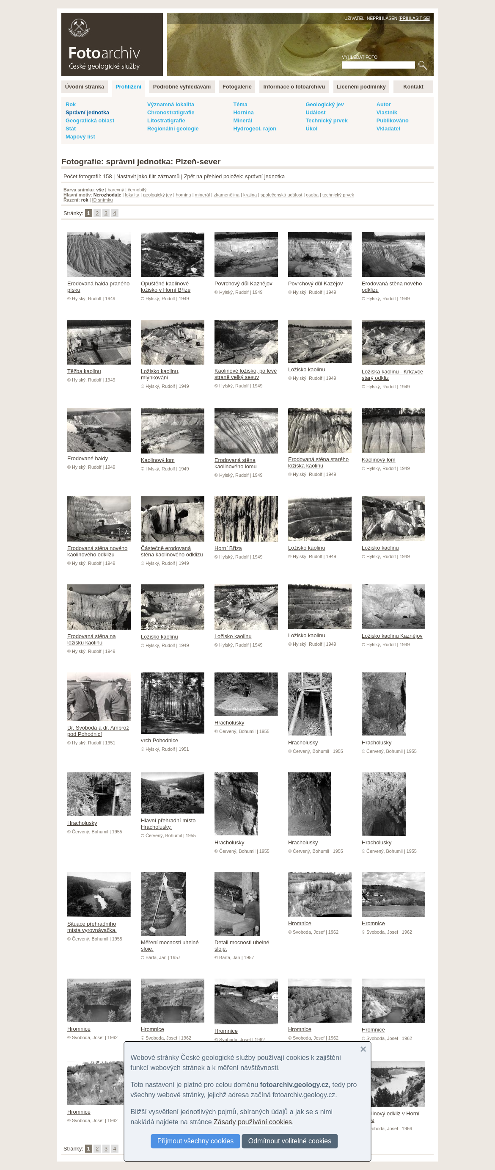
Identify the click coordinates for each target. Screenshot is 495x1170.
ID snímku (102, 199)
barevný (115, 189)
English (153, 17)
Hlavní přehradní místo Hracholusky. (172, 820)
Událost (315, 112)
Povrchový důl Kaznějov (246, 280)
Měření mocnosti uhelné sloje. (170, 942)
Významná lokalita (170, 104)
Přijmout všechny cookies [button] (195, 1141)
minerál (202, 194)
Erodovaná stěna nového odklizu (393, 283)
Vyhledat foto (359, 57)
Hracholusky (310, 739)
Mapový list (80, 136)
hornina (183, 194)
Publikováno (393, 120)
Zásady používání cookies (253, 1122)
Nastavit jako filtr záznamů (147, 176)
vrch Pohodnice (172, 737)
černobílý (137, 189)
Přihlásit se (414, 18)
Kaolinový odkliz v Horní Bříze (393, 1113)
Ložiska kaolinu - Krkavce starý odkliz (393, 371)
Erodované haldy (99, 455)
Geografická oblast (90, 120)
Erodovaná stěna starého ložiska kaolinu (320, 459)
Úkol (311, 128)
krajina (250, 194)
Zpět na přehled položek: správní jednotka (234, 176)
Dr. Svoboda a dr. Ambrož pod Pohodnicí (99, 727)
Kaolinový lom (172, 457)
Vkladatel (388, 128)
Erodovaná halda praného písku (99, 283)
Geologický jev (324, 104)
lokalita (132, 194)
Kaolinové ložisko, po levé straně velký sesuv (246, 370)
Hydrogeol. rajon (254, 128)
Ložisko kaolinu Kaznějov (393, 632)
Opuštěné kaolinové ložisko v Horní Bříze (172, 283)
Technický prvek (326, 120)
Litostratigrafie (166, 120)
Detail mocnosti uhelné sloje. (241, 942)
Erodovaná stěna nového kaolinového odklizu (99, 548)
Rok (71, 104)
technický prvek (338, 194)
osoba (312, 194)
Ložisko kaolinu (320, 366)
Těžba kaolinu (99, 368)
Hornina (243, 112)
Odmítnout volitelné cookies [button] (290, 1141)
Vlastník (387, 112)
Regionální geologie (173, 128)
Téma (240, 104)
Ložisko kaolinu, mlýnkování (172, 371)
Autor (384, 104)
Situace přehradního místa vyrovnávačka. (99, 923)
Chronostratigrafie (171, 112)
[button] (363, 1049)
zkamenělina (226, 194)
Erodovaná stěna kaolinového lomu (246, 460)
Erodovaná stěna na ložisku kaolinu (99, 636)
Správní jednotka (87, 112)
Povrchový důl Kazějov (320, 280)
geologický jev (157, 194)
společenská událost (281, 194)
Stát (71, 128)
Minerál (242, 120)
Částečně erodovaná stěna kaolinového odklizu (172, 548)
